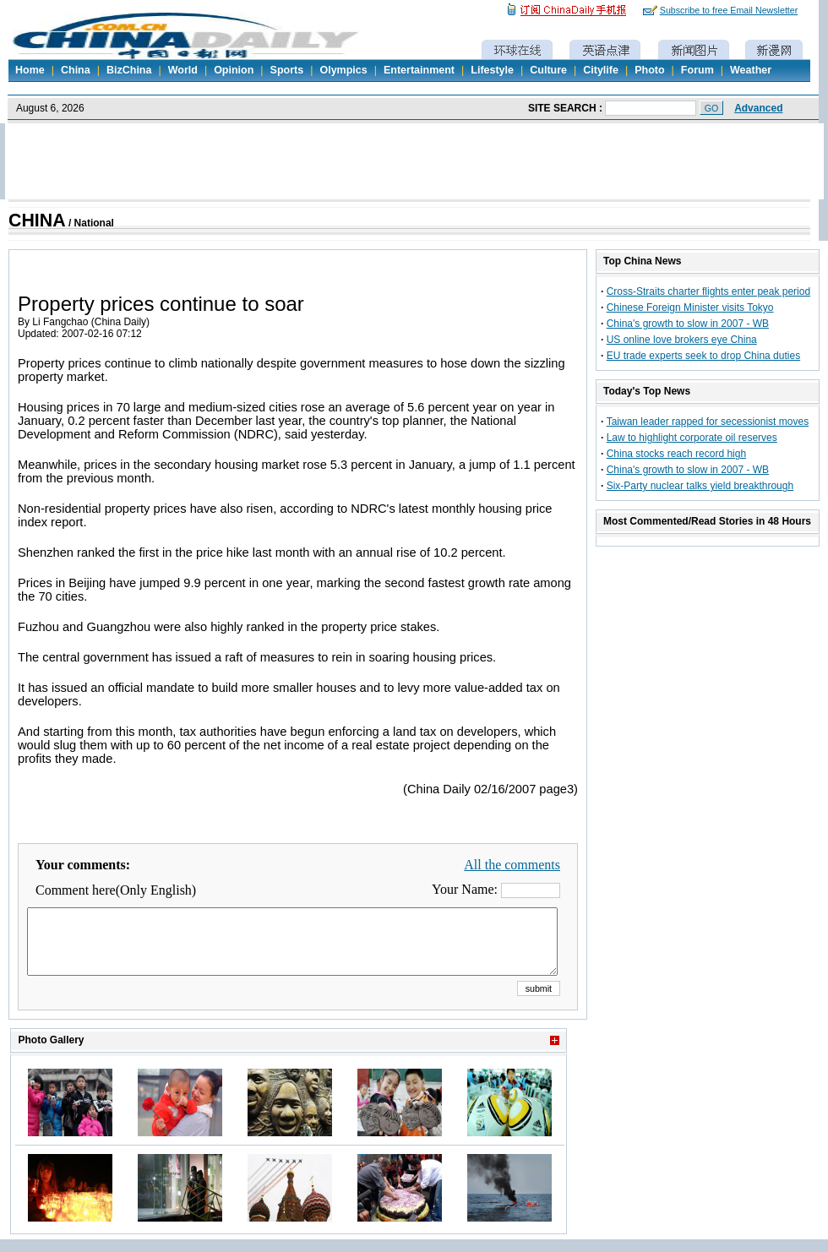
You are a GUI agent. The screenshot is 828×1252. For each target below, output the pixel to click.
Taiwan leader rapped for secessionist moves (708, 421)
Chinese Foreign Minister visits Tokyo (690, 307)
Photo (649, 70)
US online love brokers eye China (682, 340)
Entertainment (419, 70)
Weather (750, 70)
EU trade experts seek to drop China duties (703, 356)
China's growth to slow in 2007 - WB (688, 323)
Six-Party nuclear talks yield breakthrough (700, 486)
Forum (697, 70)
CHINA (37, 220)
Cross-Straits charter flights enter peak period (708, 291)
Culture (548, 70)
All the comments (512, 864)
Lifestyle (492, 70)
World (183, 70)
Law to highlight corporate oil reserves (692, 438)
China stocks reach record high (676, 454)
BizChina (128, 70)
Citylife (600, 70)
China (75, 70)
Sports (287, 70)
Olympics (343, 70)
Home (30, 70)
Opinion (233, 70)
